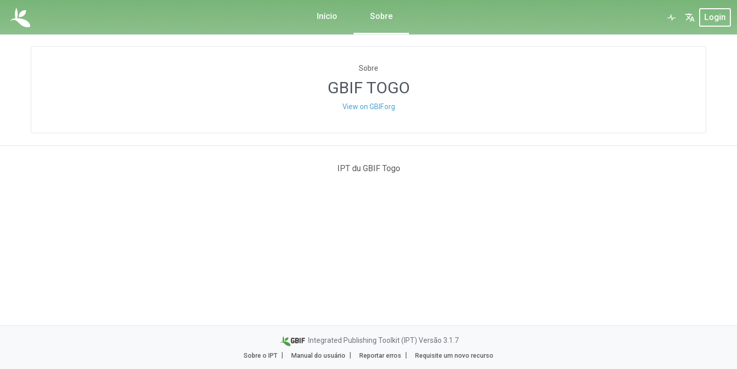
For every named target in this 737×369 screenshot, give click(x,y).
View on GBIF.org (368, 106)
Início (327, 16)
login (715, 17)
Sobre (381, 16)
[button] (690, 17)
